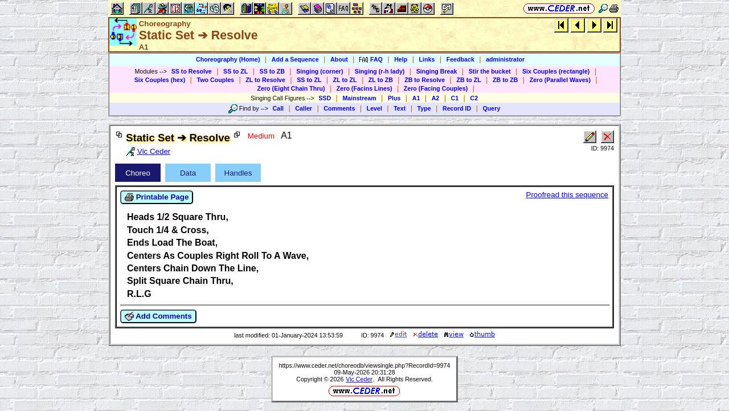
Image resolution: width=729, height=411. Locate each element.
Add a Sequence (295, 59)
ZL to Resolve (265, 79)
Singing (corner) (319, 71)
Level (374, 108)
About (339, 59)
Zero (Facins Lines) (364, 88)
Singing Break (436, 71)
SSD (324, 98)
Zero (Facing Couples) (436, 88)
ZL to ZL (345, 79)
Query (492, 108)
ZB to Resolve (424, 79)
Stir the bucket (490, 71)
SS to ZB (272, 71)
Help (400, 59)
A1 (416, 98)
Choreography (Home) (228, 59)
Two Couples (215, 79)
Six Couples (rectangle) (555, 71)
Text (400, 108)
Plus (394, 98)
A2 (436, 98)
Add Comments (158, 316)
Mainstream (359, 98)
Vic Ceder (359, 379)
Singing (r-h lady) (380, 71)
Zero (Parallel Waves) (560, 79)
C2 (474, 98)
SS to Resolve (191, 71)
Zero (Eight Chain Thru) (291, 88)
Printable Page (157, 197)
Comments (339, 108)
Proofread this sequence (567, 194)
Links (427, 59)
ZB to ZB (505, 79)
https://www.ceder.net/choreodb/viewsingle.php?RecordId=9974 (364, 365)
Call (278, 108)
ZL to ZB (380, 79)
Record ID (457, 108)
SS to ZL (235, 71)
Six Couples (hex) (159, 79)
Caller (303, 108)
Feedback (460, 59)
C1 (455, 98)
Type (424, 108)
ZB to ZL (468, 79)
